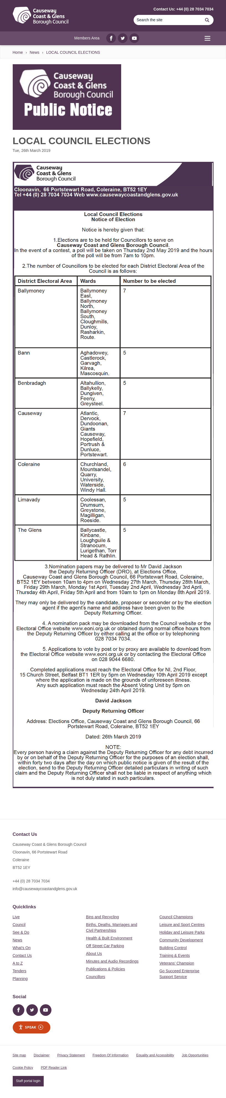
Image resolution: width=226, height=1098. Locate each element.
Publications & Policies (105, 969)
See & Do (21, 932)
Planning (20, 978)
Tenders (20, 971)
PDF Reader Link (54, 1068)
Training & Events (174, 955)
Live (16, 917)
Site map (19, 1055)
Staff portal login (28, 1081)
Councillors (95, 976)
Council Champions (176, 917)
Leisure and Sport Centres (181, 924)
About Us (94, 953)
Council (19, 924)
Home (18, 52)
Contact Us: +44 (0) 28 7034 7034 (184, 9)
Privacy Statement (71, 1055)
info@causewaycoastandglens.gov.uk (45, 889)
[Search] (167, 20)
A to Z (18, 963)
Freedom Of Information (110, 1055)
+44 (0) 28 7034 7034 (31, 881)
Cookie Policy (23, 1068)
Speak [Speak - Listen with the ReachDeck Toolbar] (30, 1027)
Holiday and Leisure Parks (181, 932)
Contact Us (22, 955)
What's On (22, 948)
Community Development (181, 940)
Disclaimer (42, 1055)
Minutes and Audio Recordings (112, 961)
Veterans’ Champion (176, 963)
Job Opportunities (195, 1055)
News (34, 52)
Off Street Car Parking (105, 946)
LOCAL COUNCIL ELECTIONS (73, 52)
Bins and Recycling (102, 917)
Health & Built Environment (109, 938)
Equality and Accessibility (155, 1055)
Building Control (173, 948)
